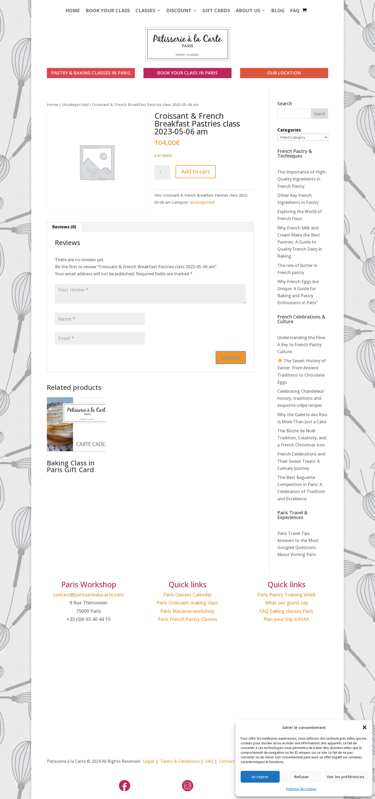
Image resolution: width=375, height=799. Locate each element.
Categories (289, 130)
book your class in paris (187, 73)
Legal (148, 761)
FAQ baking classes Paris (286, 611)
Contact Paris (232, 761)
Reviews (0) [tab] (64, 227)
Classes (145, 11)
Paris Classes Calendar (187, 594)
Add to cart (195, 171)
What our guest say (286, 603)
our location (284, 73)
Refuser (301, 776)
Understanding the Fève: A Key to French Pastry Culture (301, 344)
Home (72, 11)
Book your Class (108, 11)
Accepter (260, 776)
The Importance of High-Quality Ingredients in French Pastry (302, 179)
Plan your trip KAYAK (286, 619)
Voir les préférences (345, 776)
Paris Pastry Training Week (286, 594)
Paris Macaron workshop (187, 611)
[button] (364, 727)
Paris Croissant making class (187, 603)
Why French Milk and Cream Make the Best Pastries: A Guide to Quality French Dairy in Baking (299, 242)
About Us (248, 11)
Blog (277, 11)
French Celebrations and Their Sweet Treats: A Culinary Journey (301, 461)
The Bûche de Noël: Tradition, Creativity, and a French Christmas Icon (301, 438)
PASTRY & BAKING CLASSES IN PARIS (90, 73)
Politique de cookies (301, 789)
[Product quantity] (162, 172)
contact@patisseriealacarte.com (88, 594)
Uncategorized (75, 104)
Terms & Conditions (180, 761)
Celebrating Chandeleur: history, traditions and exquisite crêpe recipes (301, 398)
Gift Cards (216, 11)
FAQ (294, 11)
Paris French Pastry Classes (187, 619)
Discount (178, 11)
